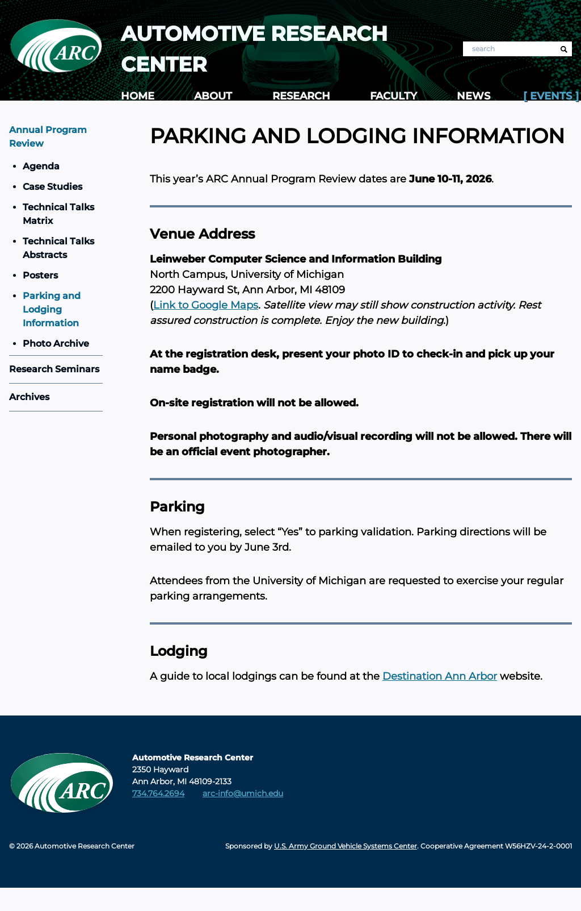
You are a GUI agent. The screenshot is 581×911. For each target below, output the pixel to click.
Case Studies (52, 186)
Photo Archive (56, 343)
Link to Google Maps (205, 305)
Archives (29, 397)
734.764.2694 (158, 793)
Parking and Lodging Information (52, 309)
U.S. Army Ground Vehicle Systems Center (345, 846)
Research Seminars (54, 369)
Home (137, 96)
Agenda (41, 166)
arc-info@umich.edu (243, 793)
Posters (40, 275)
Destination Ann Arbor (439, 676)
